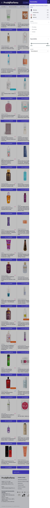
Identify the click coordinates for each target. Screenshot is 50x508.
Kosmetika (32, 5)
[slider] (31, 43)
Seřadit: (31, 49)
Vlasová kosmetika (40, 5)
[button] (25, 254)
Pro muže (34, 29)
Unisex (33, 31)
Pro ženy (34, 27)
